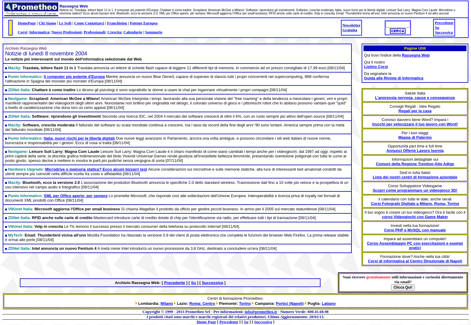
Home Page (206, 322)
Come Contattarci (89, 23)
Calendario (132, 32)
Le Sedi (65, 23)
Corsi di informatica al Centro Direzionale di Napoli (415, 261)
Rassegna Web (416, 55)
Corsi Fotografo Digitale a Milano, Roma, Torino (415, 203)
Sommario (154, 32)
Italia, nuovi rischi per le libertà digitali (79, 138)
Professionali (94, 32)
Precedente (444, 22)
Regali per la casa (415, 111)
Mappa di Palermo (415, 137)
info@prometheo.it (261, 311)
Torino (245, 303)
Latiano (329, 303)
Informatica (39, 32)
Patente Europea (144, 23)
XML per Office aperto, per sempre (76, 195)
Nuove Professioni (66, 32)
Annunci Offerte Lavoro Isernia (415, 150)
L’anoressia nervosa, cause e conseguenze (415, 97)
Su (437, 27)
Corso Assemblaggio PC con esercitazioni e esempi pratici (415, 245)
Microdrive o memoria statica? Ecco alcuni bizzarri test (96, 169)
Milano (167, 303)
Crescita (114, 32)
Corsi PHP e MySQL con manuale (415, 230)
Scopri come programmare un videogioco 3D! (415, 190)
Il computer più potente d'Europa (74, 76)
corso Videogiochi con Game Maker (415, 217)
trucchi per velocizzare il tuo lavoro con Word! (415, 124)
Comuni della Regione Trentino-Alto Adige (415, 164)
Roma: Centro (202, 303)
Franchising (117, 23)
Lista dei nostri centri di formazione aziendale (415, 177)
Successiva (444, 32)
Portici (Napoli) (290, 303)
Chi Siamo (47, 23)
